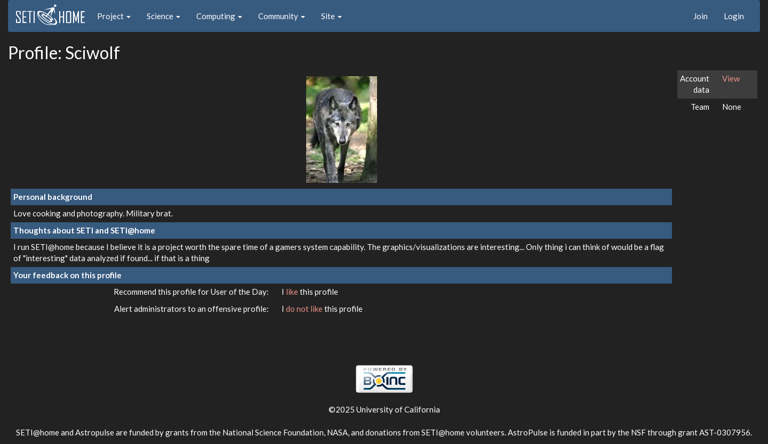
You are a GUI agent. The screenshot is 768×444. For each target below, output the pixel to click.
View (731, 78)
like (293, 291)
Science (163, 16)
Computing (219, 16)
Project (114, 16)
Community (281, 16)
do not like (305, 308)
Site (331, 16)
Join (700, 16)
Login (734, 16)
